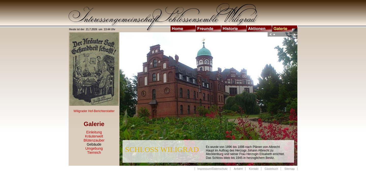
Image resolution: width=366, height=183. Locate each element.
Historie (234, 28)
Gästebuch (271, 168)
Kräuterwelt (94, 136)
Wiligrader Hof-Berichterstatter (93, 111)
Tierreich (94, 152)
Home (183, 28)
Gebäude (94, 144)
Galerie (285, 28)
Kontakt (253, 168)
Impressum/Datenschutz (212, 168)
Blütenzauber (94, 140)
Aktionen (259, 28)
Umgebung (94, 148)
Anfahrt (238, 168)
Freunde (208, 28)
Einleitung (94, 132)
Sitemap (289, 168)
